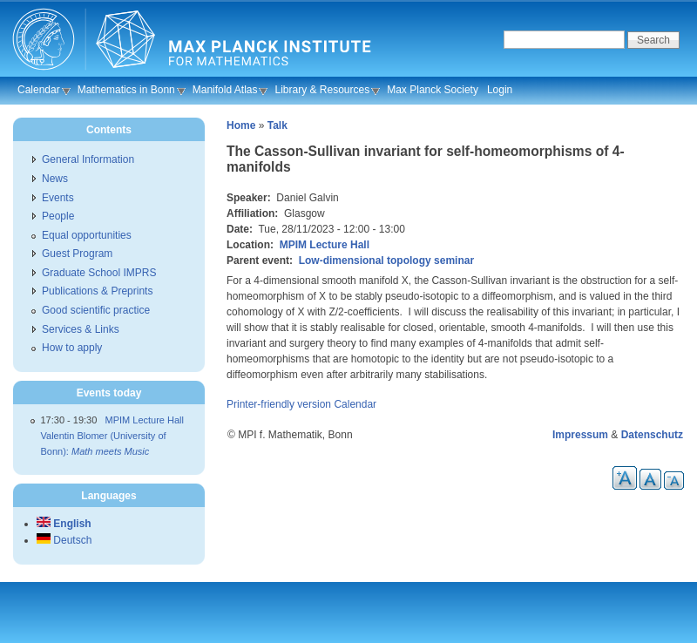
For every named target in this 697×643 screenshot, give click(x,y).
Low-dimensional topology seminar (386, 260)
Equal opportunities (87, 235)
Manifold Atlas (225, 90)
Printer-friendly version (279, 404)
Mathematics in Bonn (126, 90)
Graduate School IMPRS (99, 273)
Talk (277, 125)
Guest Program (77, 253)
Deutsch (64, 540)
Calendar (38, 90)
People (58, 216)
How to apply (72, 348)
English (64, 524)
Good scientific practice (96, 310)
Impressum (580, 435)
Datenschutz (652, 435)
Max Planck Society (432, 90)
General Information (88, 159)
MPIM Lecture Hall (324, 245)
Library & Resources (321, 90)
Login (499, 90)
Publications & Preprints (97, 291)
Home (241, 125)
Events (58, 198)
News (55, 179)
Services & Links (80, 329)
